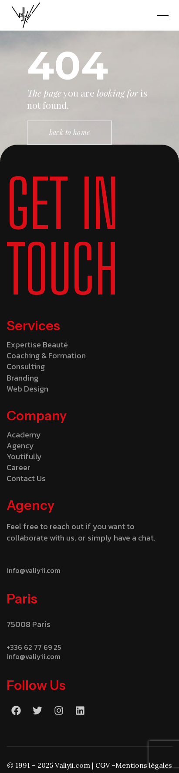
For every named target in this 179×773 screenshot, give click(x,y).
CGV (102, 765)
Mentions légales (143, 765)
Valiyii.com (72, 765)
